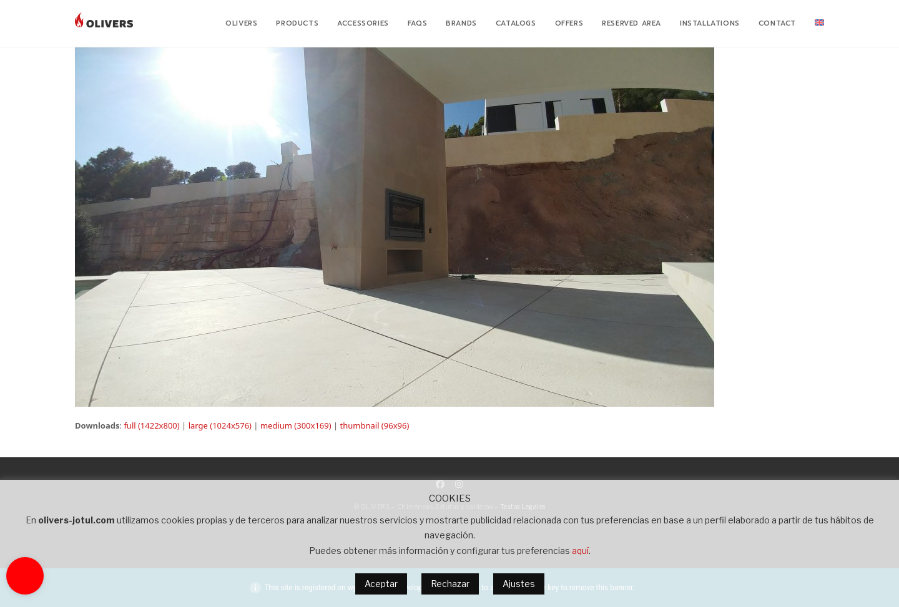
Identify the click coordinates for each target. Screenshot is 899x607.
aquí (580, 550)
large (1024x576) (220, 425)
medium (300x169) (296, 425)
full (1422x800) (151, 425)
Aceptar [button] (381, 583)
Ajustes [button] (519, 583)
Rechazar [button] (450, 583)
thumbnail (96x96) (375, 425)
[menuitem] (819, 23)
